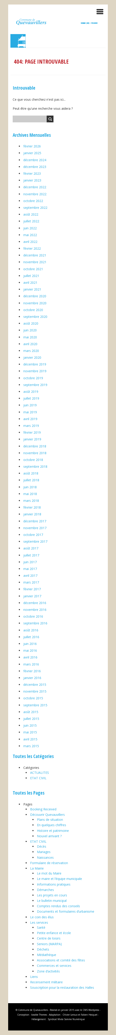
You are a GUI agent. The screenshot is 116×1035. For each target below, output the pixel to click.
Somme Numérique (74, 1019)
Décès (41, 846)
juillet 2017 (31, 555)
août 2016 (30, 630)
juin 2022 (30, 228)
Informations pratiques (53, 884)
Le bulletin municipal (52, 900)
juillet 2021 (31, 276)
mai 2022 (30, 235)
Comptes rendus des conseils (58, 906)
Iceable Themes (39, 1014)
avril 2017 (30, 575)
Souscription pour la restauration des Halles (62, 987)
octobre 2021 (33, 269)
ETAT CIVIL (38, 778)
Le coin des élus (42, 917)
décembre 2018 (34, 446)
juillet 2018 (31, 480)
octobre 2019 (33, 378)
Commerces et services (54, 965)
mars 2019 (31, 425)
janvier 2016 (32, 678)
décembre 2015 (34, 684)
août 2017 (30, 548)
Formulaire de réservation (49, 863)
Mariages (44, 852)
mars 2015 (31, 746)
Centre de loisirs (48, 938)
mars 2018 (31, 500)
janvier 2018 (32, 514)
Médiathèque (46, 955)
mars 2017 (31, 582)
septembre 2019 (35, 385)
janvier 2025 (32, 153)
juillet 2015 (31, 718)
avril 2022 (30, 242)
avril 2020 (30, 344)
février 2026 (32, 146)
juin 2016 (30, 644)
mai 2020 (30, 337)
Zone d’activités (48, 971)
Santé (41, 927)
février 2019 (32, 432)
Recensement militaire (46, 982)
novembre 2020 (34, 303)
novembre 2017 (34, 528)
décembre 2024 (34, 160)
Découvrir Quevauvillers (47, 814)
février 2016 (32, 671)
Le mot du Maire (49, 873)
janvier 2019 (32, 439)
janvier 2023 (32, 180)
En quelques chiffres (51, 825)
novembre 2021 (34, 262)
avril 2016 (30, 657)
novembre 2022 (34, 194)
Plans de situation (50, 819)
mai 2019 (30, 412)
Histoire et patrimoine (53, 830)
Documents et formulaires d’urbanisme (65, 911)
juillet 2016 (31, 637)
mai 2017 (30, 569)
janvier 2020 (32, 357)
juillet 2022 (31, 221)
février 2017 (32, 589)
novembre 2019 (34, 371)
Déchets (43, 949)
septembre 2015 (35, 705)
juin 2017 (30, 562)
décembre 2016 (34, 603)
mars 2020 (31, 351)
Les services (39, 922)
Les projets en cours (52, 895)
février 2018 (32, 507)
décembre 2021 (34, 255)
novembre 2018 (34, 453)
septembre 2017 (35, 541)
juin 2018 (30, 487)
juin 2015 (30, 725)
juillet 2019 (31, 398)
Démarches (45, 890)
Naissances (45, 857)
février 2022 (32, 248)
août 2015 (30, 712)
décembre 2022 (34, 187)
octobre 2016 (33, 616)
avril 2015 (30, 739)
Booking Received (43, 809)
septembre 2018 (35, 466)
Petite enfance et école (54, 933)
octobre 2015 (33, 698)
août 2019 (30, 391)
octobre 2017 (33, 535)
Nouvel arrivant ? (49, 836)
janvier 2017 (32, 596)
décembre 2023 (34, 167)
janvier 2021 (32, 289)
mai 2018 (30, 494)
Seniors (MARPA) (49, 944)
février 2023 (32, 173)
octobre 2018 (33, 460)
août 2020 (30, 323)
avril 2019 (30, 419)
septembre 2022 (35, 207)
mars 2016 (31, 664)
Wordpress (93, 1010)
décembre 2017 (34, 521)
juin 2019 (30, 405)
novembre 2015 (34, 691)
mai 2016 (30, 650)
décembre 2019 (34, 364)
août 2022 (30, 214)
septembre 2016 (35, 623)
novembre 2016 (34, 609)
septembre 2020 (35, 316)
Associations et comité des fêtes (61, 960)
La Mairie (37, 868)
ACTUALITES (39, 772)
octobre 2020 (33, 310)
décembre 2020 (34, 296)
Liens (34, 977)
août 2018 (30, 473)
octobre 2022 (33, 201)
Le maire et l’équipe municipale (59, 879)
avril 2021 (30, 282)
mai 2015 (30, 732)
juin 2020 (30, 330)
